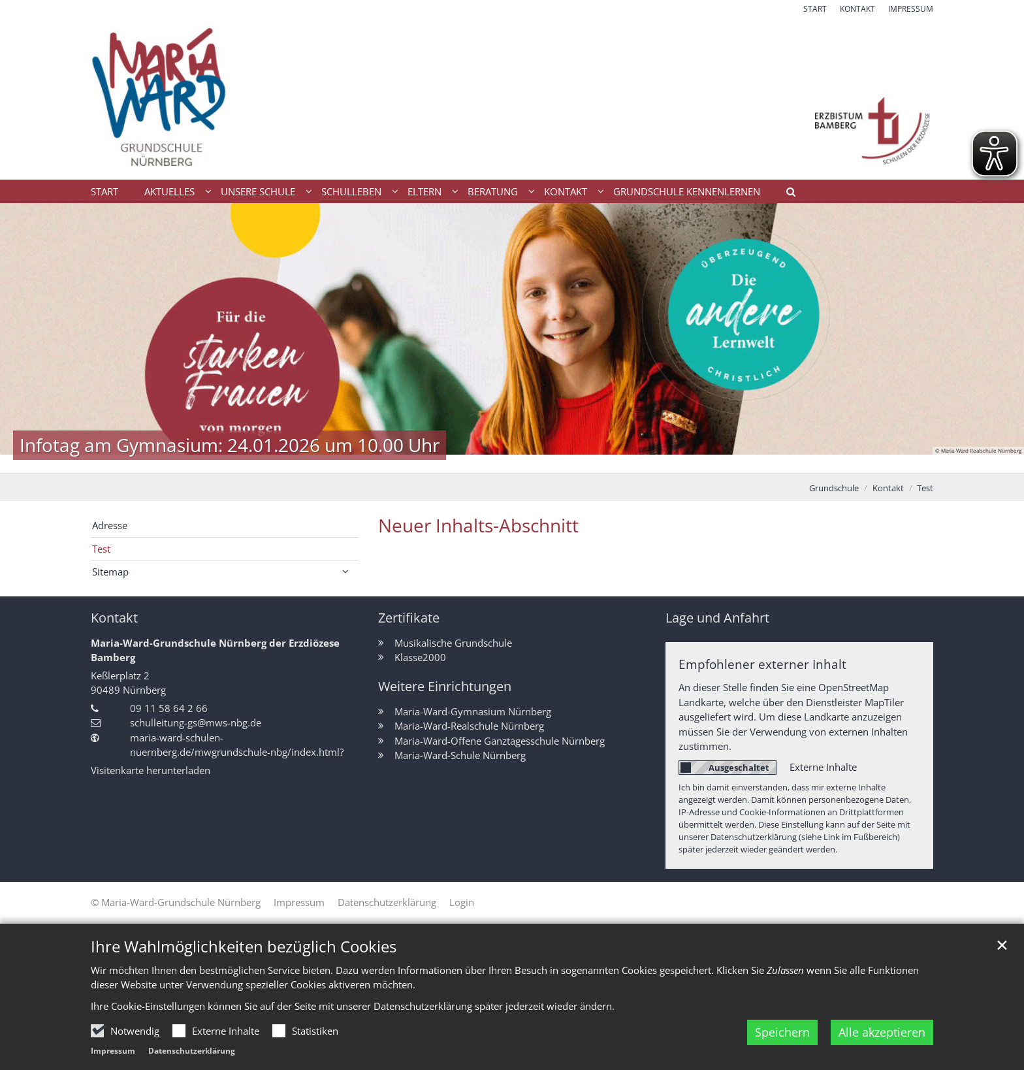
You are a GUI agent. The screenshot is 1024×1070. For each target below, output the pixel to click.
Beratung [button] (493, 191)
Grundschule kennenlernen (686, 191)
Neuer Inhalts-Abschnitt (478, 525)
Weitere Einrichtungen (444, 686)
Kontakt (888, 488)
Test (925, 488)
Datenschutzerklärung (191, 1054)
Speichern (782, 1036)
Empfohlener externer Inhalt (762, 664)
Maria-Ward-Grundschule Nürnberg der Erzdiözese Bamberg (215, 650)
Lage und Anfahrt (717, 617)
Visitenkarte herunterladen (150, 770)
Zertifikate (409, 617)
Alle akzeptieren (882, 1036)
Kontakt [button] (565, 191)
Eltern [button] (424, 191)
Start (104, 191)
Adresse (109, 525)
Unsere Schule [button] (258, 191)
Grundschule (834, 488)
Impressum (113, 1054)
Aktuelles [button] (169, 191)
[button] (786, 194)
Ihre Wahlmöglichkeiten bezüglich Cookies (243, 950)
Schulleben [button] (351, 191)
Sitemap (110, 571)
